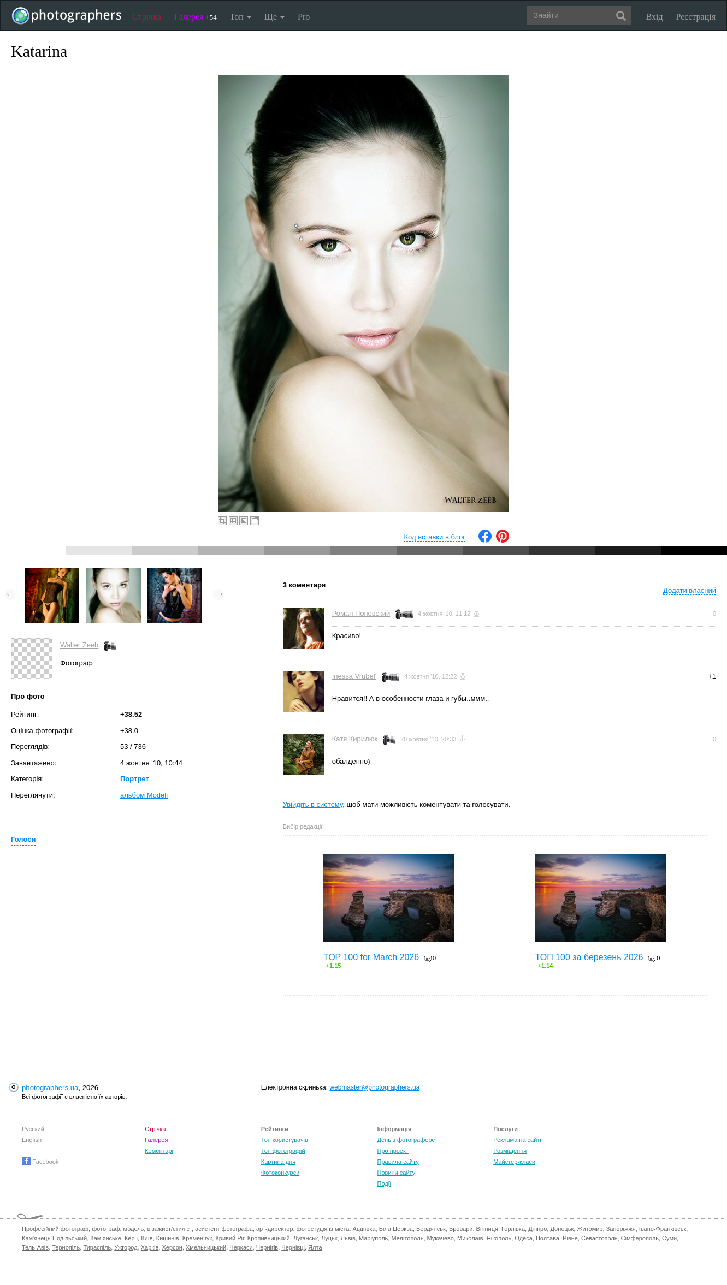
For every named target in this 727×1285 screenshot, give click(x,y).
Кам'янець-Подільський (54, 1238)
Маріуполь (373, 1238)
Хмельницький (206, 1247)
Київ (146, 1238)
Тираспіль (97, 1247)
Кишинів (167, 1238)
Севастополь (599, 1238)
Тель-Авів (35, 1247)
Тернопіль (66, 1247)
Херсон (172, 1247)
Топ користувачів (284, 1140)
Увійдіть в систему (313, 804)
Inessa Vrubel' (354, 676)
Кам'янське (105, 1238)
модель (133, 1228)
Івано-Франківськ (662, 1228)
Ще (274, 16)
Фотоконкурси (280, 1172)
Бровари (461, 1228)
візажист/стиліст (169, 1228)
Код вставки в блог (434, 537)
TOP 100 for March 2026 (371, 957)
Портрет (134, 779)
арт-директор (274, 1228)
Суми (669, 1238)
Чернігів (267, 1247)
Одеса (523, 1238)
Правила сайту (397, 1161)
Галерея (195, 16)
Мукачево (440, 1238)
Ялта (315, 1247)
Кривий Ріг (229, 1238)
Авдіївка (364, 1228)
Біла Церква (396, 1228)
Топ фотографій (283, 1150)
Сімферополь (640, 1238)
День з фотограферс (406, 1140)
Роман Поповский (361, 613)
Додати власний (689, 590)
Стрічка (146, 16)
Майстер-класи (514, 1161)
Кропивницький (268, 1238)
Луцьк (329, 1238)
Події (384, 1183)
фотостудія (312, 1228)
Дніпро (537, 1228)
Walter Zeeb (79, 645)
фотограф (106, 1228)
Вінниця (487, 1228)
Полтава (547, 1238)
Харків (150, 1247)
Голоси (23, 839)
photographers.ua (50, 1088)
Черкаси (240, 1247)
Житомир (589, 1228)
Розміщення (510, 1150)
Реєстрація (696, 16)
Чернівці (293, 1247)
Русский (33, 1129)
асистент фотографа (224, 1228)
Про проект (392, 1150)
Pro (304, 16)
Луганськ (305, 1238)
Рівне (570, 1238)
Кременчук (197, 1238)
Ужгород (125, 1247)
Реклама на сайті (517, 1140)
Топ (240, 16)
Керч (131, 1238)
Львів (348, 1238)
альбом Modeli (144, 795)
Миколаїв (470, 1238)
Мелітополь (407, 1238)
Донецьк (562, 1228)
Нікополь (499, 1238)
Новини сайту (396, 1172)
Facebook (40, 1161)
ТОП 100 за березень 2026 (589, 957)
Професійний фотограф (55, 1228)
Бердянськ (431, 1228)
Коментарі (159, 1150)
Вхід (654, 16)
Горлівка (513, 1228)
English (32, 1140)
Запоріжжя (621, 1228)
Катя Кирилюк (354, 739)
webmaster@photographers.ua (374, 1087)
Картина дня (278, 1161)
